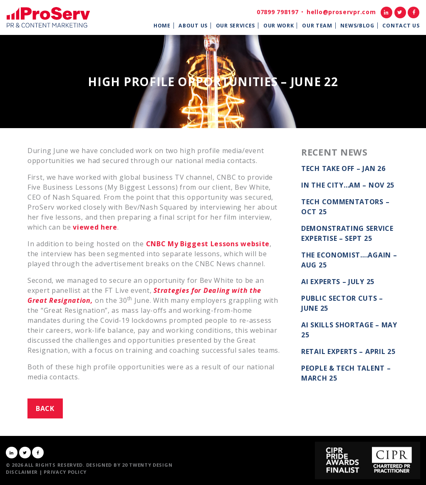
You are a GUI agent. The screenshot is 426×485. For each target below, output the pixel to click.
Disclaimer (22, 472)
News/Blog (357, 25)
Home (162, 25)
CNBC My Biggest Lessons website (208, 243)
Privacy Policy (65, 472)
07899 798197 (277, 12)
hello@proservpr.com (341, 12)
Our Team (317, 25)
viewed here (95, 227)
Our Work (278, 25)
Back (45, 408)
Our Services (235, 25)
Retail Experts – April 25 (348, 351)
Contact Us (400, 25)
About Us (193, 25)
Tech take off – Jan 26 (343, 168)
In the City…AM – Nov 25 (347, 185)
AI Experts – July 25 (337, 281)
